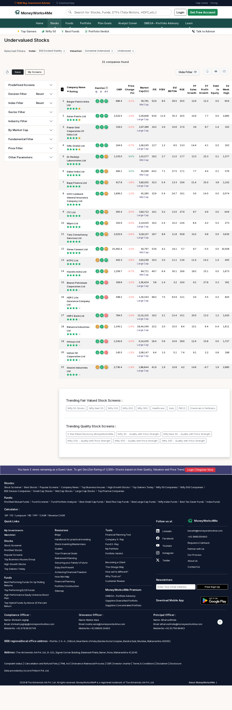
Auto (171, 408)
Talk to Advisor (203, 31)
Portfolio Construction (67, 586)
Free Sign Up (212, 586)
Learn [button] (189, 23)
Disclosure (175, 663)
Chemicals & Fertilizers (202, 408)
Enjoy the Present (64, 567)
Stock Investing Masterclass (70, 544)
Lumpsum (20, 515)
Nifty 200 (128, 408)
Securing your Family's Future (71, 562)
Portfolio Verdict (97, 31)
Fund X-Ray (112, 544)
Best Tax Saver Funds (192, 501)
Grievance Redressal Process (88, 663)
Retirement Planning (66, 558)
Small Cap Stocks (43, 491)
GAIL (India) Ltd (76, 145)
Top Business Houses (93, 487)
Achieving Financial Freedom (71, 572)
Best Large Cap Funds (144, 501)
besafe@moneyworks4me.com (205, 530)
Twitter (163, 560)
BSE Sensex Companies (17, 491)
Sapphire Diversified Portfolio (121, 600)
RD (29, 515)
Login (180, 12)
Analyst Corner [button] (127, 23)
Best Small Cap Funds (91, 501)
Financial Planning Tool (118, 534)
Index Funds (213, 501)
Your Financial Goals (66, 553)
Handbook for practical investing (73, 539)
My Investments (13, 530)
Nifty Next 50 (96, 408)
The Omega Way (114, 567)
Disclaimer (162, 663)
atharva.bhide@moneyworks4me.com (181, 624)
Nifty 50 (49, 31)
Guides (59, 548)
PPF (35, 515)
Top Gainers (26, 31)
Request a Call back (198, 542)
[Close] (64, 51)
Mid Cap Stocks (64, 491)
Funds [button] (69, 23)
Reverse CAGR (57, 515)
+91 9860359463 (197, 536)
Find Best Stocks (13, 550)
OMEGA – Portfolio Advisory (120, 595)
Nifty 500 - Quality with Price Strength (136, 440)
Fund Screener (40, 501)
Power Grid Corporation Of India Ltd (75, 131)
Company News (70, 487)
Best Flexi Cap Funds (117, 501)
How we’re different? (116, 571)
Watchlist (10, 534)
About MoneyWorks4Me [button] (203, 682)
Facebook (165, 538)
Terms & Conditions (143, 663)
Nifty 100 (113, 408)
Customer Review (115, 581)
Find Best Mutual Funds (16, 501)
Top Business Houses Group (19, 559)
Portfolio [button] (85, 23)
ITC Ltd (71, 212)
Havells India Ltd (76, 271)
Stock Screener (13, 487)
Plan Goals (105, 23)
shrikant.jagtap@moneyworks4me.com (32, 624)
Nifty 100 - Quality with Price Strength (89, 440)
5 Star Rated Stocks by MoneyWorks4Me (90, 434)
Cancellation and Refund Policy (42, 663)
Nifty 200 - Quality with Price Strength (183, 440)
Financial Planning (65, 581)
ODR (108, 663)
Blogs (58, 534)
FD (11, 515)
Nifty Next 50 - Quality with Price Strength (186, 434)
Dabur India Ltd (75, 171)
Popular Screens (49, 487)
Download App (65, 3)
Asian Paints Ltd (76, 116)
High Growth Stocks (119, 487)
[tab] (30, 85)
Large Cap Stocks (85, 491)
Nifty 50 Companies (167, 487)
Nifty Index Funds (167, 501)
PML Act (65, 663)
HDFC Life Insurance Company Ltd (78, 301)
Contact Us (194, 566)
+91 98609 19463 (100, 628)
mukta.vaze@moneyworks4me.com (105, 624)
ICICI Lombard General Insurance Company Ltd (77, 198)
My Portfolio (111, 548)
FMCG (182, 408)
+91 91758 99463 (175, 628)
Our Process (194, 554)
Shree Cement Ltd (77, 249)
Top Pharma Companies (111, 491)
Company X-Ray (114, 539)
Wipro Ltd (72, 223)
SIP (6, 515)
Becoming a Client (115, 562)
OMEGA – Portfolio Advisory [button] (161, 23)
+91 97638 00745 (25, 628)
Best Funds (70, 31)
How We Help (62, 576)
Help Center (202, 3)
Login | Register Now (200, 470)
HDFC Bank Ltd (75, 315)
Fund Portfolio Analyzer (64, 501)
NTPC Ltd (72, 260)
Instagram (165, 553)
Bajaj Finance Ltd (77, 182)
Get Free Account (202, 12)
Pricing (214, 3)
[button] (52, 51)
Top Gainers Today (142, 487)
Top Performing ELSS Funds (19, 590)
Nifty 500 (143, 408)
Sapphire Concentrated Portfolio (123, 605)
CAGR (43, 515)
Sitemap (59, 590)
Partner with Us (196, 548)
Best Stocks (30, 487)
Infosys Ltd (73, 341)
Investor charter (122, 663)
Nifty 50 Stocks (76, 408)
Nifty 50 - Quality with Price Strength (138, 434)
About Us (193, 560)
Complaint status (13, 663)
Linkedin (164, 531)
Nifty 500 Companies (191, 487)
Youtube (164, 545)
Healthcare (158, 408)
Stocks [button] (54, 23)
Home (39, 23)
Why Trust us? (113, 576)
